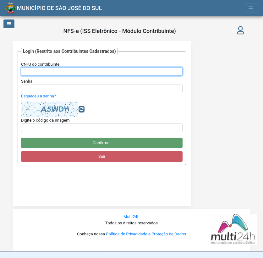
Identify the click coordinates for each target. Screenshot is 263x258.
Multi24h (131, 216)
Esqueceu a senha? (38, 96)
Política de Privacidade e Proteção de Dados (146, 234)
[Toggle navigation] (251, 8)
